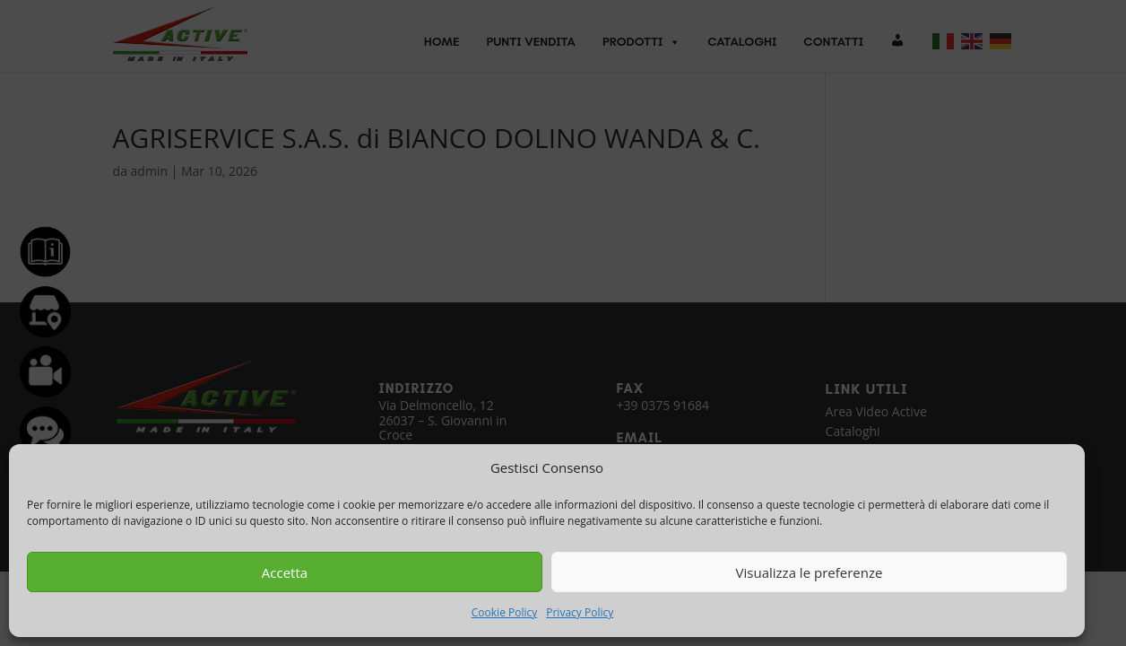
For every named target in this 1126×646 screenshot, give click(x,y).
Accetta (284, 572)
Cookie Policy (504, 612)
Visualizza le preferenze (809, 572)
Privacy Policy (579, 612)
